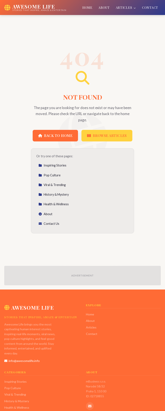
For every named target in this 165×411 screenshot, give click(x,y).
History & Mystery (53, 194)
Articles (126, 7)
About (104, 7)
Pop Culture (49, 175)
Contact (150, 7)
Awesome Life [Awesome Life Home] (29, 307)
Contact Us (48, 223)
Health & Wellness (53, 204)
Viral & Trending (52, 185)
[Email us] (90, 406)
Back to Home (55, 135)
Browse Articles (107, 135)
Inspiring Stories (52, 165)
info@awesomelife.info (22, 361)
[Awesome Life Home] (35, 7)
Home (87, 7)
